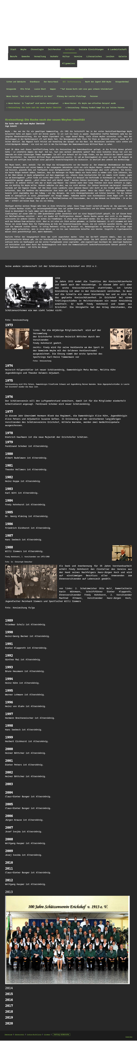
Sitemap (47, 1035)
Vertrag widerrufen (61, 1035)
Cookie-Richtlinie (34, 1035)
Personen (94, 96)
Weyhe (23, 49)
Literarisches (94, 56)
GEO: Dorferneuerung (72, 82)
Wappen (53, 89)
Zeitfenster (54, 49)
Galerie (123, 56)
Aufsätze (70, 49)
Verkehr (54, 56)
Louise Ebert (40, 89)
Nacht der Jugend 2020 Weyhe (98, 82)
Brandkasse (35, 82)
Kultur (66, 56)
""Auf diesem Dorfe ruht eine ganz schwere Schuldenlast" (86, 89)
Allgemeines (68, 63)
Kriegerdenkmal (122, 82)
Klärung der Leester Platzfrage (71, 96)
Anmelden (129, 1037)
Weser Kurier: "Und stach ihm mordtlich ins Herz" (29, 96)
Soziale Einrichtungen (91, 49)
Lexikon (110, 56)
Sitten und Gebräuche (16, 82)
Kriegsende (11, 89)
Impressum (8, 1035)
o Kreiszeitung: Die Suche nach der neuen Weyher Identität (33, 108)
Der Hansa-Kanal (51, 82)
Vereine (78, 56)
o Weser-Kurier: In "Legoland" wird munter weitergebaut (32, 103)
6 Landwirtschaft (117, 49)
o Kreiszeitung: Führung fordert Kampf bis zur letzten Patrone (95, 108)
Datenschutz (19, 1035)
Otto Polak (25, 89)
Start (13, 49)
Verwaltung (40, 56)
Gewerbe (26, 56)
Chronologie (37, 49)
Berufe (13, 56)
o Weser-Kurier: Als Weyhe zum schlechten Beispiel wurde (89, 103)
